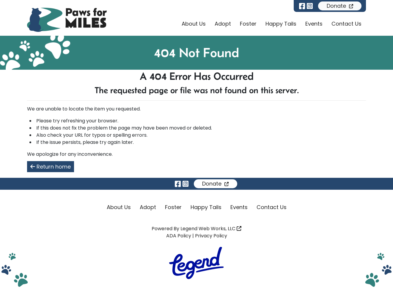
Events (314, 23)
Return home (50, 166)
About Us (194, 23)
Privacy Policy (211, 235)
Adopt (223, 23)
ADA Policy (178, 235)
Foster (248, 23)
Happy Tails (280, 23)
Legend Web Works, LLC (210, 228)
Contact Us (346, 23)
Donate (340, 6)
